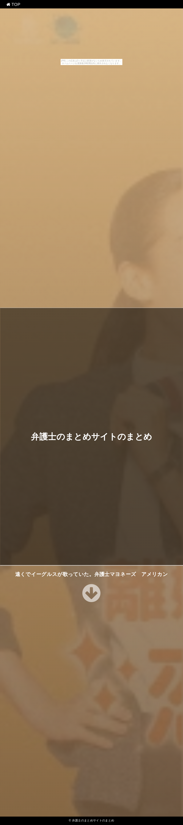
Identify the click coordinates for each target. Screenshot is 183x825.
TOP (13, 4)
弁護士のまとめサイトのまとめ (91, 436)
